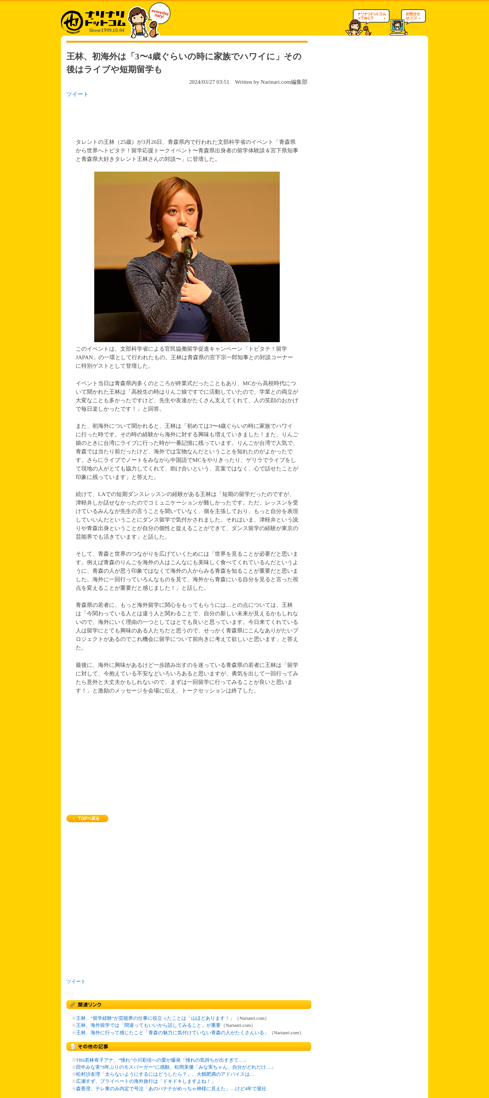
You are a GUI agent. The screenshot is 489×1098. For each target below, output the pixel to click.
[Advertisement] (162, 116)
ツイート (77, 94)
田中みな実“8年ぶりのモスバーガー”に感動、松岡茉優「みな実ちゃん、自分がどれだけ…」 (176, 1067)
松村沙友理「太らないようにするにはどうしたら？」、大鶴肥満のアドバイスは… (165, 1074)
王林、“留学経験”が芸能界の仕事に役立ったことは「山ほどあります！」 (155, 1018)
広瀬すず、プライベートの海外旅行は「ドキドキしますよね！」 (146, 1081)
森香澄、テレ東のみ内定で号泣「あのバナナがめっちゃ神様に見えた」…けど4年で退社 (171, 1088)
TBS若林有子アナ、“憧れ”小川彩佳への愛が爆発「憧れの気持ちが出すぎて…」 (162, 1060)
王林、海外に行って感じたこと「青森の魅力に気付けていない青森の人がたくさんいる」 (172, 1032)
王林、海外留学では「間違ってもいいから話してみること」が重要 (148, 1025)
